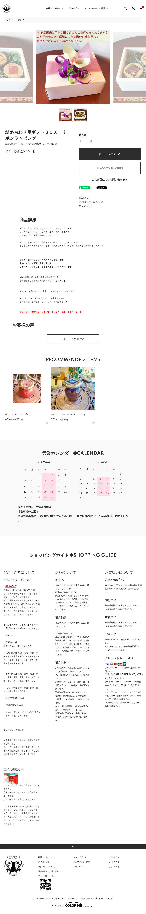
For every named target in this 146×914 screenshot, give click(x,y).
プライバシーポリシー (47, 876)
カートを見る (113, 862)
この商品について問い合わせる (110, 179)
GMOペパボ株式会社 (85, 899)
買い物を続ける (86, 206)
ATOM (82, 867)
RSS (75, 867)
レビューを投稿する (73, 339)
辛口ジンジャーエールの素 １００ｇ (68, 414)
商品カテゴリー (53, 8)
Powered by (73, 904)
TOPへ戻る (73, 846)
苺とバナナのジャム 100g (18, 414)
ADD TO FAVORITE (109, 168)
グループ (73, 8)
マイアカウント (114, 857)
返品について (85, 198)
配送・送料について (46, 857)
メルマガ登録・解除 (81, 862)
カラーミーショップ (41, 899)
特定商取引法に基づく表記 (91, 202)
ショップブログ (79, 857)
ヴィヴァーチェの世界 (95, 8)
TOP (7, 20)
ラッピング (19, 20)
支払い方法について (46, 867)
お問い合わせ (113, 867)
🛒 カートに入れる (110, 154)
